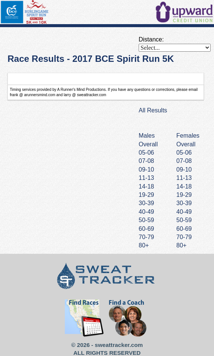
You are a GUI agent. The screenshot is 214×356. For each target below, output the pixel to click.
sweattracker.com (119, 345)
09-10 (184, 169)
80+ (181, 245)
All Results (153, 110)
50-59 (184, 220)
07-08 (184, 161)
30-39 (184, 203)
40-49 (184, 212)
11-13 (184, 178)
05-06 (184, 152)
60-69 (184, 229)
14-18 (184, 186)
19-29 (184, 195)
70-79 (184, 237)
